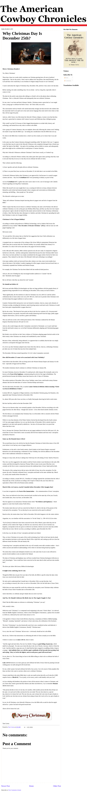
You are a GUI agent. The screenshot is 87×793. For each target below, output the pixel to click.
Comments (67, 80)
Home (31, 786)
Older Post (57, 786)
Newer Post (5, 786)
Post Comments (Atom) (14, 790)
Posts (66, 77)
